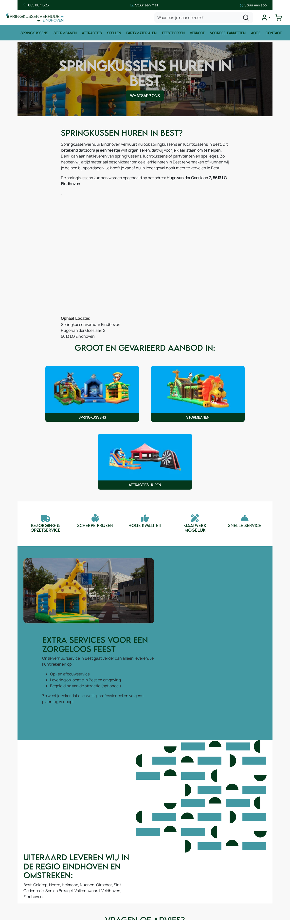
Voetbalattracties (26, 880)
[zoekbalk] (204, 18)
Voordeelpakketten (228, 34)
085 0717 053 (248, 850)
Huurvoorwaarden (169, 830)
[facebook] (224, 896)
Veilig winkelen (166, 840)
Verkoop (197, 34)
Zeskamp (19, 889)
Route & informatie (99, 835)
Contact (274, 34)
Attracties (92, 34)
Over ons (90, 845)
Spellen (114, 34)
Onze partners (95, 865)
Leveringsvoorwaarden (173, 850)
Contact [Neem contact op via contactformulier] (124, 751)
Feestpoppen (173, 34)
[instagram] (240, 896)
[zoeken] (246, 18)
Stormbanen (64, 34)
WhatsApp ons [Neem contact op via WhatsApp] (145, 89)
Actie (256, 34)
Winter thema (23, 899)
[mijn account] (266, 18)
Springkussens (34, 34)
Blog (86, 855)
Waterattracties (25, 870)
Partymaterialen (141, 34)
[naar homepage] (35, 18)
